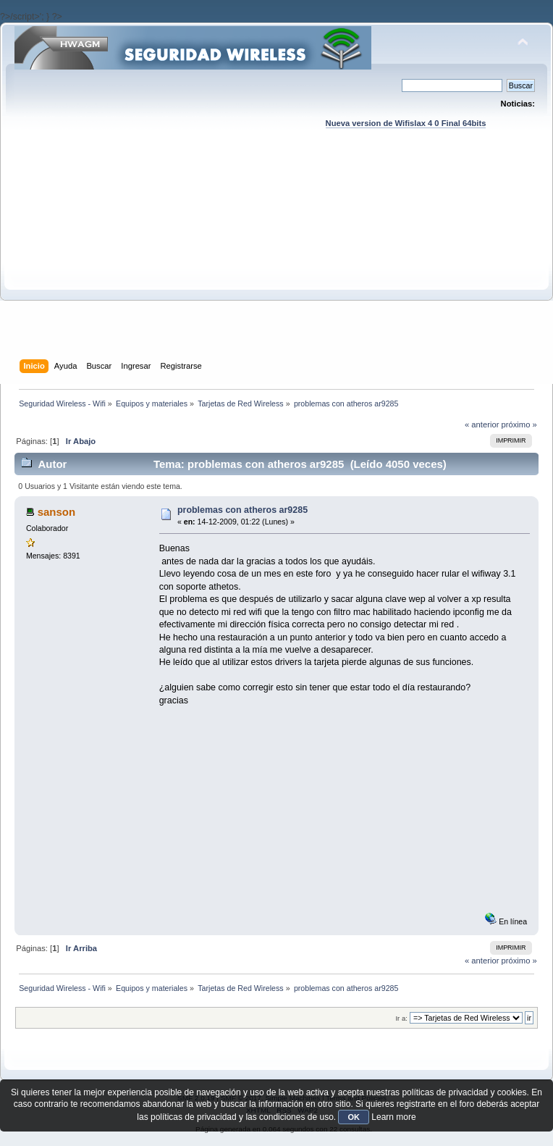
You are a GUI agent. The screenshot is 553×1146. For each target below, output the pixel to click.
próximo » (519, 424)
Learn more (393, 1117)
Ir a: (401, 1018)
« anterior (482, 424)
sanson (56, 512)
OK (353, 1117)
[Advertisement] (276, 257)
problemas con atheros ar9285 (242, 510)
